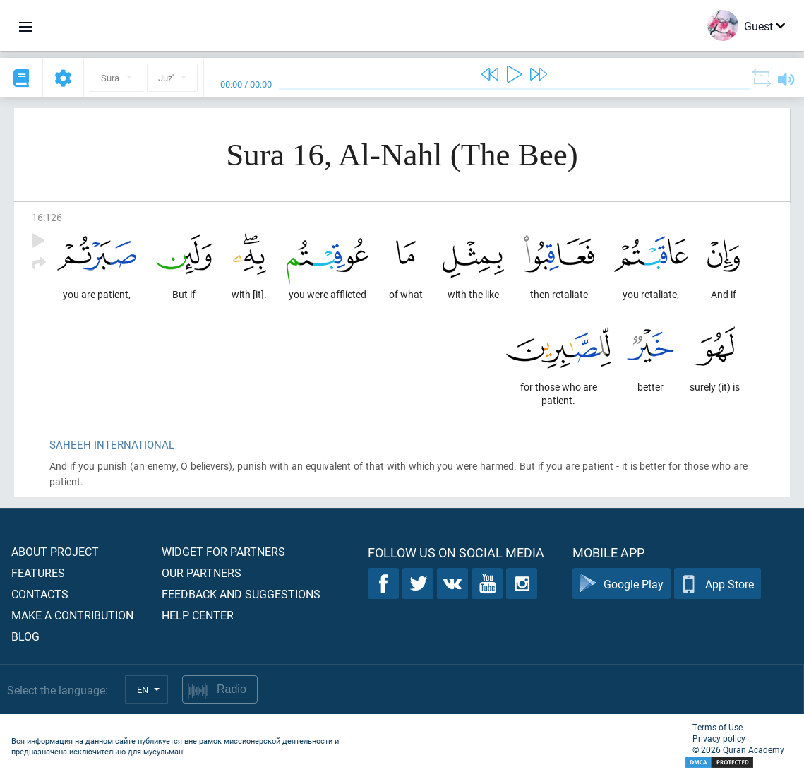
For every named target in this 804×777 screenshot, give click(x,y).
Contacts (39, 593)
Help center (198, 614)
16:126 (47, 217)
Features (38, 572)
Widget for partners (223, 551)
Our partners (201, 572)
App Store (717, 584)
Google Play (622, 584)
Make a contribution (72, 614)
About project (55, 551)
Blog (25, 636)
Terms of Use (717, 726)
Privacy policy (718, 738)
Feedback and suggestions (241, 593)
